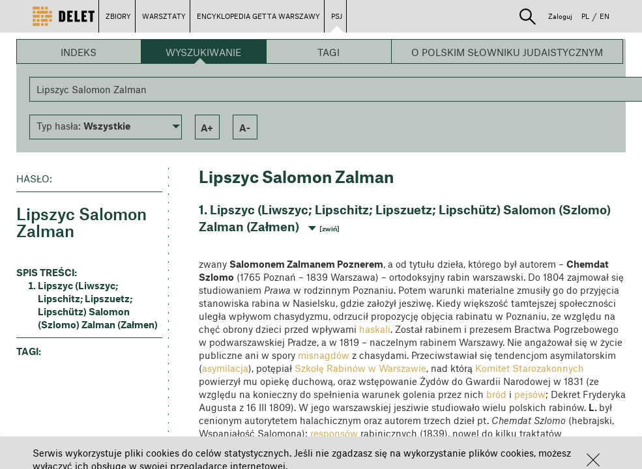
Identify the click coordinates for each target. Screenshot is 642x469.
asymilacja (225, 368)
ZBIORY (118, 16)
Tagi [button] (328, 52)
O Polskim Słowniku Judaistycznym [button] (507, 52)
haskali (374, 329)
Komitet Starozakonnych (529, 368)
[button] (593, 459)
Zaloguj (560, 16)
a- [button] (244, 128)
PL (585, 16)
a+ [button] (207, 128)
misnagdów (323, 355)
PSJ (336, 16)
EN (604, 16)
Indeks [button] (78, 52)
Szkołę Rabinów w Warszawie (360, 368)
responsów (334, 433)
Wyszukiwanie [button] (203, 52)
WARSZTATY (164, 16)
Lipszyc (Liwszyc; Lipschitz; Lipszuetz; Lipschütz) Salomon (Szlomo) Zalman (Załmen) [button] (98, 304)
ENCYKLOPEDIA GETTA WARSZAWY (258, 16)
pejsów (530, 394)
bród (496, 394)
